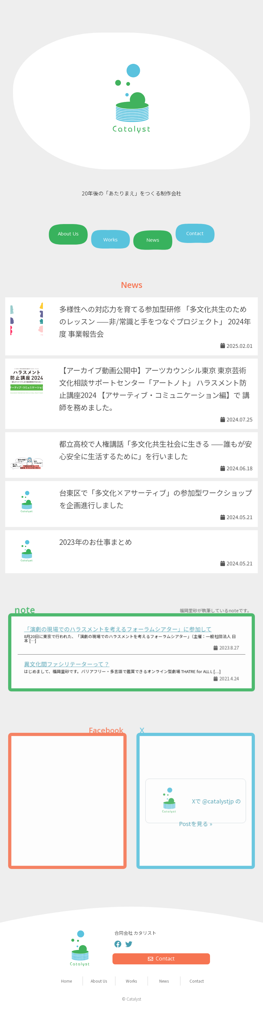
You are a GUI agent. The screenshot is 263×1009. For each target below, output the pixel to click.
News (152, 240)
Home (66, 981)
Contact (195, 233)
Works (110, 239)
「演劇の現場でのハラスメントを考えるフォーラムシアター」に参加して (119, 631)
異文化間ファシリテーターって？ (74, 662)
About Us (68, 234)
